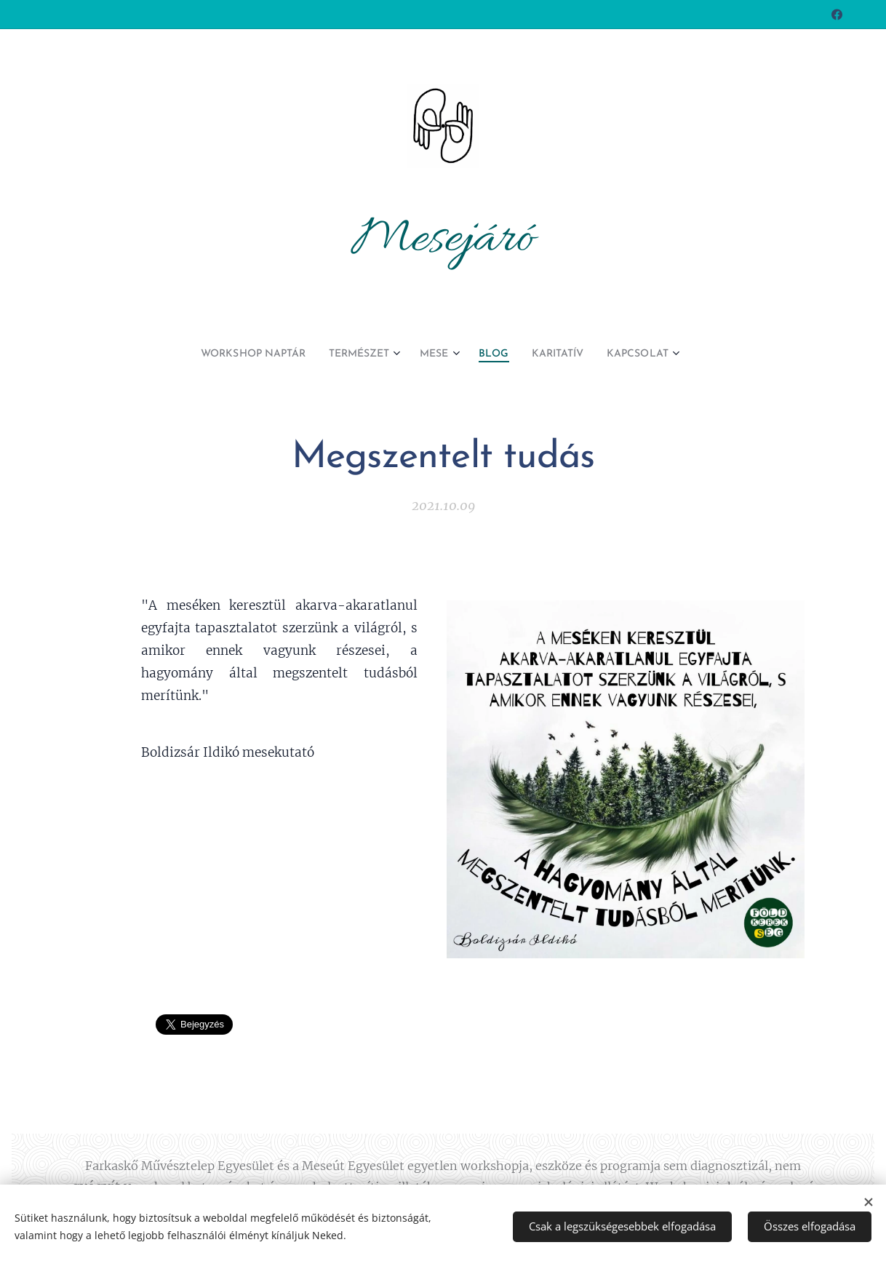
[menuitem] (240, 354)
